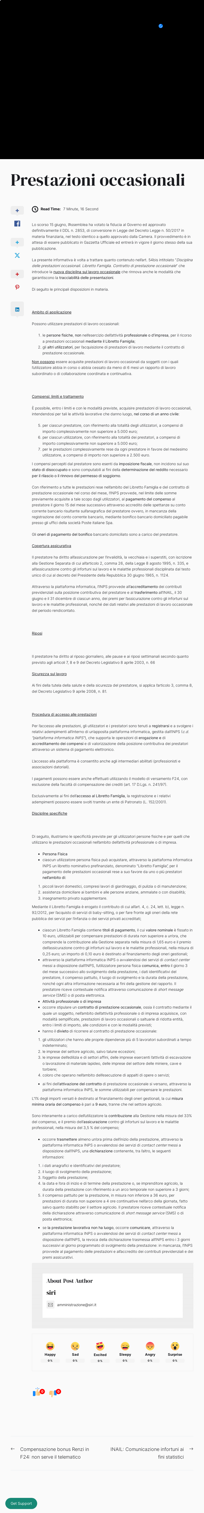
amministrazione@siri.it (71, 1304)
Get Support (21, 1503)
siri (51, 1292)
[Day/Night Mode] (163, 26)
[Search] (178, 26)
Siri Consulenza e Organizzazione (66, 26)
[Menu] (190, 26)
